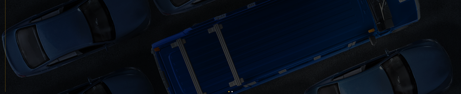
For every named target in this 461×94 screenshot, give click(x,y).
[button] (228, 91)
